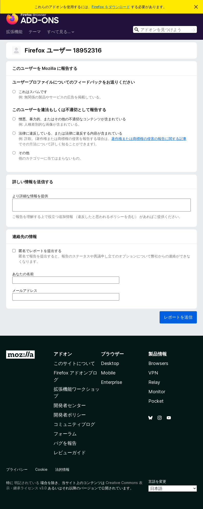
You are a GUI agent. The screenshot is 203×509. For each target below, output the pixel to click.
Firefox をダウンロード (111, 7)
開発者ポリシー (70, 414)
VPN (153, 372)
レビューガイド (70, 452)
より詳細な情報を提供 (30, 196)
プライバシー (17, 469)
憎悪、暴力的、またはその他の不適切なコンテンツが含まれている (72, 119)
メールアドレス (26, 290)
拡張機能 (14, 31)
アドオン (63, 354)
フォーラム (65, 433)
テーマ (35, 31)
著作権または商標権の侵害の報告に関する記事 (148, 138)
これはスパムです (33, 91)
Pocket (156, 401)
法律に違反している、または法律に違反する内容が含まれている (70, 133)
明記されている (26, 482)
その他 (24, 153)
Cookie (41, 469)
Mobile (108, 372)
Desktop (110, 363)
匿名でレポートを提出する (40, 251)
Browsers (158, 363)
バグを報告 (65, 443)
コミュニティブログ (74, 424)
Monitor (156, 391)
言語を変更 (157, 481)
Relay (154, 382)
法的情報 (62, 469)
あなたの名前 (24, 274)
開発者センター (70, 405)
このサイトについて (74, 363)
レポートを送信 (178, 317)
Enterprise (111, 382)
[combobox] (165, 29)
